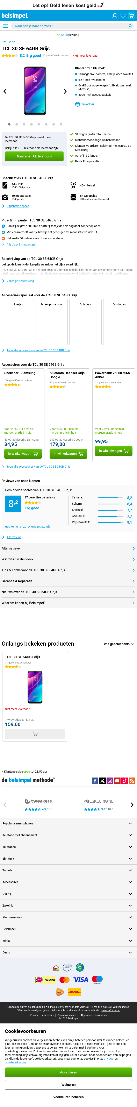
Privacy (34, 1015)
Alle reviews (11, 537)
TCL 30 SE (9, 42)
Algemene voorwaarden (94, 1015)
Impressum (48, 1015)
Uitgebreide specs (15, 206)
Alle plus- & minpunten (18, 244)
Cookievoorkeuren (67, 1015)
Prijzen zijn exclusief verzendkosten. (110, 1007)
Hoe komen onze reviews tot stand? (27, 526)
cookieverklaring (15, 1062)
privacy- (109, 1058)
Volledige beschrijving (18, 281)
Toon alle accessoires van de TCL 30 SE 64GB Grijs (36, 350)
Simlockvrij (84, 104)
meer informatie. (111, 1010)
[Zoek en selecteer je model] (72, 26)
